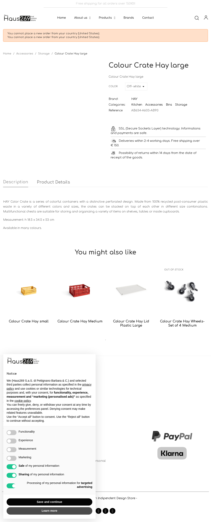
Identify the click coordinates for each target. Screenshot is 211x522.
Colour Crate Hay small (29, 321)
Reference (116, 110)
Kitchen (136, 104)
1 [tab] (105, 340)
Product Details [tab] (53, 182)
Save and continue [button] (49, 502)
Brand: (113, 98)
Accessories (154, 104)
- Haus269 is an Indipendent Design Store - (105, 498)
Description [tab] (15, 182)
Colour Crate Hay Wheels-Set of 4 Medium (182, 323)
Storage (181, 104)
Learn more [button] (49, 510)
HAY (134, 98)
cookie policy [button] (22, 400)
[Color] (136, 86)
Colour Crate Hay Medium (79, 321)
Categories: (117, 104)
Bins (169, 104)
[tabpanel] (28, 299)
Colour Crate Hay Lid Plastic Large (131, 323)
